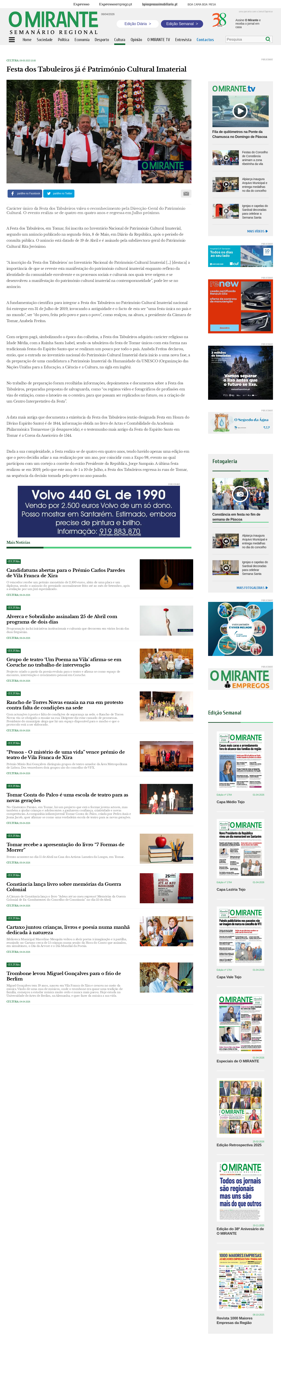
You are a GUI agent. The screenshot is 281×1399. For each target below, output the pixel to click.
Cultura (12, 60)
